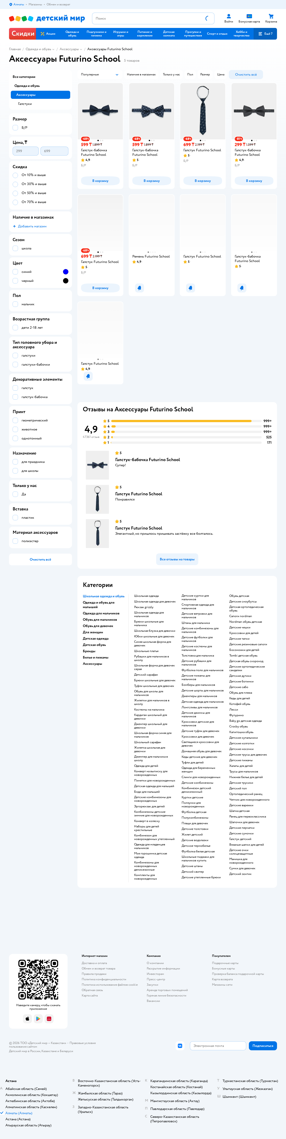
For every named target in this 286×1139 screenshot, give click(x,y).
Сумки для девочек (242, 868)
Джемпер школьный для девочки (150, 725)
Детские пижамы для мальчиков (196, 677)
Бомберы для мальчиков (198, 685)
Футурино (236, 715)
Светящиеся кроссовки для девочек (200, 743)
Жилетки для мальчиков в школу (151, 702)
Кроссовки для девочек (198, 736)
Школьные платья (146, 651)
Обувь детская (239, 596)
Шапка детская (239, 811)
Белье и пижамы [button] (95, 657)
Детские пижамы (241, 760)
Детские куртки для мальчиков (195, 597)
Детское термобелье (196, 846)
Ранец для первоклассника (247, 816)
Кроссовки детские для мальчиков (198, 723)
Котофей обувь (239, 704)
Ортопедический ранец (245, 794)
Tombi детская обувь (243, 655)
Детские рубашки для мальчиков (196, 662)
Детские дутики (240, 676)
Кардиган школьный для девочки (150, 716)
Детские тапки (239, 639)
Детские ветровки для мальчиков (197, 615)
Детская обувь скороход (246, 661)
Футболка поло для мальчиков (202, 670)
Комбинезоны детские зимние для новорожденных (153, 813)
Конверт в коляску (147, 821)
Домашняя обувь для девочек (202, 751)
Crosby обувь (238, 726)
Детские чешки (239, 627)
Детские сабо (238, 687)
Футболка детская (194, 812)
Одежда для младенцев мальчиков (149, 846)
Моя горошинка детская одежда (150, 855)
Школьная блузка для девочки (154, 631)
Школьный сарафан (147, 742)
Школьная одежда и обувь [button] (103, 596)
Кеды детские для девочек (199, 757)
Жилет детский (192, 834)
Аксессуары (69, 49)
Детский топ (238, 788)
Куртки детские (192, 797)
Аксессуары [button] (92, 663)
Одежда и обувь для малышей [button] (99, 604)
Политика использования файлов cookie (110, 985)
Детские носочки (241, 749)
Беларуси (66, 1051)
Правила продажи (94, 974)
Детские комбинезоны (197, 783)
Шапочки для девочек (244, 822)
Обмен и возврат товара (98, 968)
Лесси (233, 709)
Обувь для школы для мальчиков (148, 693)
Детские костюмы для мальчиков (197, 648)
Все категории (24, 77)
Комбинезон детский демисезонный (196, 790)
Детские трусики (241, 783)
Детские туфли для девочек (200, 731)
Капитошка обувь (241, 732)
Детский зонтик (240, 874)
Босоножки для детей (244, 650)
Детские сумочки (241, 833)
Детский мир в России (24, 1051)
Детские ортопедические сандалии (247, 668)
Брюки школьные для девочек (155, 680)
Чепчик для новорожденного (249, 800)
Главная (15, 49)
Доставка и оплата (94, 963)
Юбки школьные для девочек (154, 636)
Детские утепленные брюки (201, 877)
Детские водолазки (195, 840)
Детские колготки (241, 743)
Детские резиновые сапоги (248, 644)
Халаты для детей (241, 766)
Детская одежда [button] (95, 638)
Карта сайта (90, 995)
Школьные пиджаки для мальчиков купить (198, 858)
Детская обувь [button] (94, 645)
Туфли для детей (193, 762)
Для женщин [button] (93, 632)
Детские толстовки (195, 829)
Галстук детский (240, 839)
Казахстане (49, 1051)
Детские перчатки (241, 828)
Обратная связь (92, 990)
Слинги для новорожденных (201, 777)
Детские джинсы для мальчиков (196, 714)
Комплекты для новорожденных (145, 877)
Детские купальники (243, 738)
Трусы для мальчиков (243, 771)
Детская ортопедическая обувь (246, 608)
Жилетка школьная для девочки (149, 749)
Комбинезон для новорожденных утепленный (154, 837)
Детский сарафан (146, 675)
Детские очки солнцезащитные (241, 852)
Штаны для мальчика (196, 623)
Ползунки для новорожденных (193, 804)
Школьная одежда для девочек (155, 601)
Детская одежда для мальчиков (203, 702)
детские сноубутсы (243, 601)
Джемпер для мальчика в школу (151, 758)
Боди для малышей (147, 792)
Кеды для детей (239, 698)
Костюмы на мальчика (149, 709)
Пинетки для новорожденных (154, 780)
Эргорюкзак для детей (149, 806)
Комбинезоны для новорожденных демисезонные (146, 866)
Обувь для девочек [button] (98, 626)
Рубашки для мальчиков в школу (151, 658)
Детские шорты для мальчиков (203, 690)
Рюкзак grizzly (143, 607)
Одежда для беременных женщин (198, 769)
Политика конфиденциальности (104, 979)
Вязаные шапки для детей (246, 845)
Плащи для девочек (195, 823)
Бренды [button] (89, 651)
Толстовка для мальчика (198, 655)
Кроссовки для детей (244, 633)
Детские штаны (192, 866)
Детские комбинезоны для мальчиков (200, 630)
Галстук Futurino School (138, 494)
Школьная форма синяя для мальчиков (152, 734)
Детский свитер (193, 872)
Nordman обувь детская (245, 622)
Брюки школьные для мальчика (149, 623)
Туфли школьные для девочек (154, 686)
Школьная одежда (146, 596)
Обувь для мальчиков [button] (100, 619)
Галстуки (25, 104)
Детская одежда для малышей (154, 786)
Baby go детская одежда (245, 721)
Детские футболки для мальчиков (197, 639)
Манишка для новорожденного (241, 861)
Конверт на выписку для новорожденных (150, 773)
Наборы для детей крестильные (146, 828)
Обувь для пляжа (240, 693)
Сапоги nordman (240, 616)
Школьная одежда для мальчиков (149, 614)
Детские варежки (241, 805)
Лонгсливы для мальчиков (200, 707)
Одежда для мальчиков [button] (101, 613)
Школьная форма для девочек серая (154, 667)
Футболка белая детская (198, 851)
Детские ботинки (241, 681)
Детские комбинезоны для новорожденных (152, 799)
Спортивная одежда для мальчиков (198, 606)
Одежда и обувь (38, 49)
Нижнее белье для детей (246, 777)
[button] (265, 34)
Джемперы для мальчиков (199, 696)
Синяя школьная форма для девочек (152, 643)
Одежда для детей (146, 766)
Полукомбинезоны (195, 818)
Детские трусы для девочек (248, 754)
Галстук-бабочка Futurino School (147, 459)
